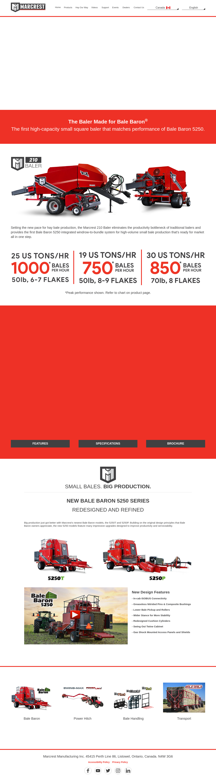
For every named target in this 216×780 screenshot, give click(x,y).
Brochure (176, 444)
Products (68, 7)
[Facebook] (88, 771)
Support (105, 7)
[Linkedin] (128, 771)
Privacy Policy (120, 762)
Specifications (108, 444)
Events (115, 7)
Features (40, 444)
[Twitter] (108, 771)
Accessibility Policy (99, 762)
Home (58, 7)
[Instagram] (118, 771)
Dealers (126, 7)
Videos (94, 7)
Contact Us (139, 7)
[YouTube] (98, 771)
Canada (163, 7)
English (193, 7)
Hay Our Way (81, 7)
